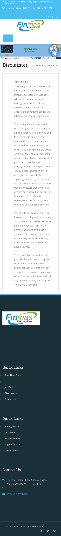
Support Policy (11, 444)
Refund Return (11, 438)
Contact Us (9, 399)
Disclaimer (9, 432)
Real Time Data (11, 375)
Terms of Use (10, 450)
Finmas (9, 526)
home (39, 65)
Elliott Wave (9, 393)
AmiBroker (9, 387)
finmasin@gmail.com (17, 493)
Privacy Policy (10, 426)
